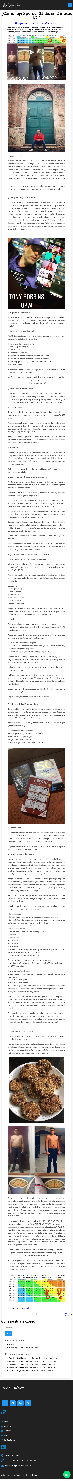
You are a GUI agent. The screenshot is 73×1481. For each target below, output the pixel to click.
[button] (67, 1474)
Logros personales (23, 1308)
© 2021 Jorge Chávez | (11, 1475)
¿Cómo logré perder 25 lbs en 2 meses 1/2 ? (24, 1348)
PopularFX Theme (29, 1475)
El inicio (12, 1345)
